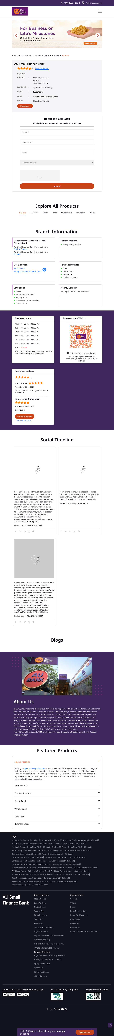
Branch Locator (40, 915)
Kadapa (55, 55)
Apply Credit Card (42, 963)
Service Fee (39, 911)
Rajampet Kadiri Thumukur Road (75, 291)
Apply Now (75, 919)
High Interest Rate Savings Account (49, 955)
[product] (57, 162)
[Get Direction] (44, 271)
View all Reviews (24, 420)
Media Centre (40, 899)
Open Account (85, 1032)
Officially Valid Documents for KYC (49, 943)
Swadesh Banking (42, 939)
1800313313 (38, 92)
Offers (73, 903)
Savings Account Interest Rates (47, 959)
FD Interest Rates (42, 972)
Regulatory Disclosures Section (83, 931)
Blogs (72, 907)
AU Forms (38, 923)
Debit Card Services (78, 915)
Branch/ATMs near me (21, 55)
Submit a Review (24, 416)
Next (98, 35)
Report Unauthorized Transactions (49, 935)
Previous (16, 35)
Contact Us (75, 927)
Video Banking (40, 976)
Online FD (38, 967)
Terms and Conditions (43, 927)
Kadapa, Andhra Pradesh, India (28, 271)
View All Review (42, 68)
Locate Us (74, 923)
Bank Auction (40, 903)
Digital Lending (41, 931)
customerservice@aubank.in (45, 96)
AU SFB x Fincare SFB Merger (46, 948)
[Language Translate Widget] (93, 3)
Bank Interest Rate (78, 911)
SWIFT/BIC (38, 919)
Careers (73, 899)
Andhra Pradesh (42, 55)
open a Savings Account (34, 768)
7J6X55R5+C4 (19, 268)
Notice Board (40, 907)
